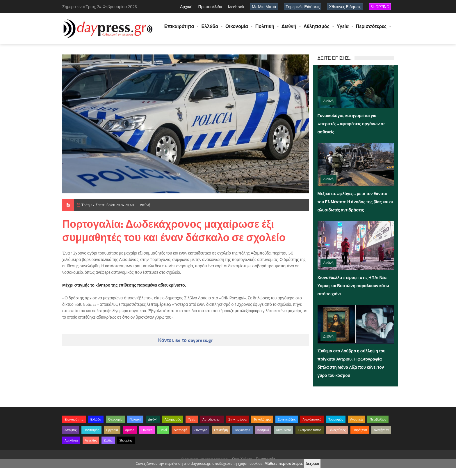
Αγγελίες (91, 440)
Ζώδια (108, 440)
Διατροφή (180, 430)
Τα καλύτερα (262, 419)
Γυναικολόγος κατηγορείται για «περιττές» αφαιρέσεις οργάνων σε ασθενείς (352, 123)
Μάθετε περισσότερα (283, 463)
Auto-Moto (283, 430)
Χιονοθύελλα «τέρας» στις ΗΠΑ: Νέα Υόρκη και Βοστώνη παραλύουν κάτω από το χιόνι (353, 285)
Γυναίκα (146, 430)
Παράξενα (360, 430)
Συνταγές (200, 430)
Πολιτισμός (91, 430)
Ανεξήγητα (381, 430)
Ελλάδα (209, 29)
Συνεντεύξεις (287, 419)
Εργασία (112, 430)
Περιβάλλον (378, 419)
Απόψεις (71, 430)
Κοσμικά (263, 430)
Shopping (126, 440)
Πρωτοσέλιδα (210, 6)
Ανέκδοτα (71, 440)
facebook (236, 6)
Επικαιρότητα (179, 29)
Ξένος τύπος (337, 430)
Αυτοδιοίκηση (211, 419)
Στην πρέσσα (237, 419)
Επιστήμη (221, 430)
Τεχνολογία (242, 430)
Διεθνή (289, 29)
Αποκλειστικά (311, 419)
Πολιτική (264, 29)
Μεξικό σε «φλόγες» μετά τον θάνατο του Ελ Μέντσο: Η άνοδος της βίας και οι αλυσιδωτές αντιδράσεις (355, 201)
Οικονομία (236, 29)
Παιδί (163, 430)
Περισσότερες (371, 29)
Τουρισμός (335, 419)
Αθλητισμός (316, 29)
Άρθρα (129, 430)
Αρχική (186, 6)
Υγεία (343, 29)
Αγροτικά (356, 419)
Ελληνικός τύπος (309, 430)
